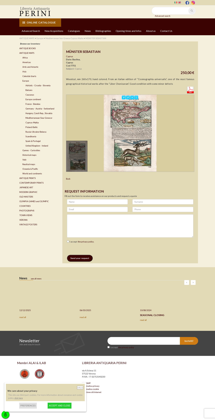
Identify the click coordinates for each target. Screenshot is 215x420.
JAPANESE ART (26, 187)
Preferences (28, 406)
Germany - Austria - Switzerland (40, 108)
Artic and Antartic (30, 67)
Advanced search (162, 16)
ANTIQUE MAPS (26, 53)
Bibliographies (103, 30)
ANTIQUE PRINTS (27, 178)
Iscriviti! (189, 340)
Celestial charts (29, 76)
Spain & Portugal (33, 141)
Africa (25, 57)
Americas (26, 62)
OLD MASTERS (26, 196)
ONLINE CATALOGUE (39, 22)
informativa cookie (90, 389)
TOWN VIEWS (25, 215)
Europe (25, 81)
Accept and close (59, 406)
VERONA (23, 220)
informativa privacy (90, 386)
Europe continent (33, 99)
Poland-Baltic (32, 127)
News (88, 30)
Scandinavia (31, 136)
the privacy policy (86, 241)
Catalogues (74, 30)
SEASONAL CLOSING (152, 315)
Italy (24, 159)
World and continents (32, 173)
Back (68, 179)
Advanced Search (31, 30)
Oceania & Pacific (30, 169)
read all (22, 317)
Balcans (29, 90)
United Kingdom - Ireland (37, 145)
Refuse (80, 387)
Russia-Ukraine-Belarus (36, 132)
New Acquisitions (54, 30)
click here (18, 398)
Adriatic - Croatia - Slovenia (38, 85)
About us (151, 30)
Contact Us (166, 30)
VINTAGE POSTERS (28, 224)
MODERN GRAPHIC (28, 192)
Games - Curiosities (31, 150)
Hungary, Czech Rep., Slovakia (39, 113)
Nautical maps (28, 164)
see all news (36, 278)
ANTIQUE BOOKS (27, 48)
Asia (24, 71)
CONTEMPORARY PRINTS (31, 183)
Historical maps (29, 155)
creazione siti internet (91, 392)
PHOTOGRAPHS (26, 210)
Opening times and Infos (128, 30)
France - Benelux (33, 104)
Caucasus (30, 94)
